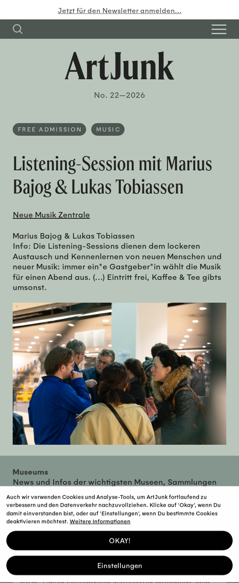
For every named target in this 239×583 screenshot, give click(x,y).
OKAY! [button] (119, 537)
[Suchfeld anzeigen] (18, 29)
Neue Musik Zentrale (51, 214)
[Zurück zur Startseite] (119, 65)
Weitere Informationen (100, 517)
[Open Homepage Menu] (219, 29)
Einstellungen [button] (119, 562)
